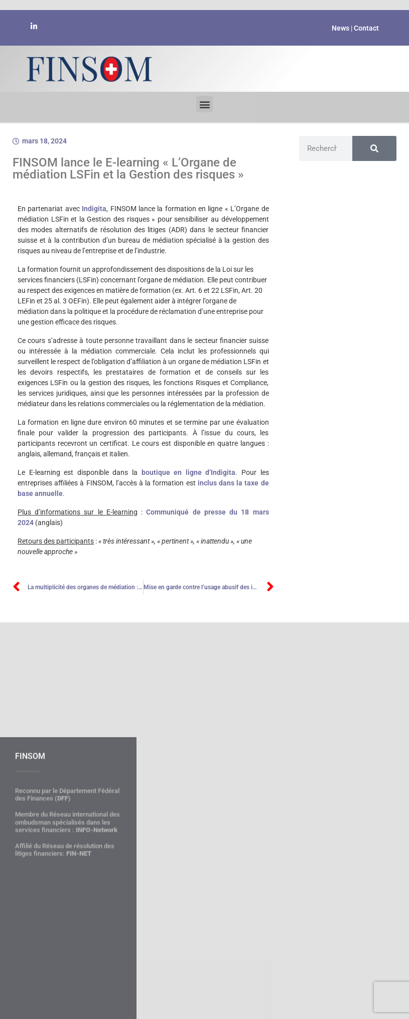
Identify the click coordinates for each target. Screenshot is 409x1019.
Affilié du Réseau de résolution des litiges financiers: (64, 934)
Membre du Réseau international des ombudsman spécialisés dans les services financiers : (67, 906)
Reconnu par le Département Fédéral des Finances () (67, 879)
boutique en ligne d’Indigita (189, 472)
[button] (204, 102)
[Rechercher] (374, 148)
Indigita (94, 209)
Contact (366, 28)
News (340, 28)
